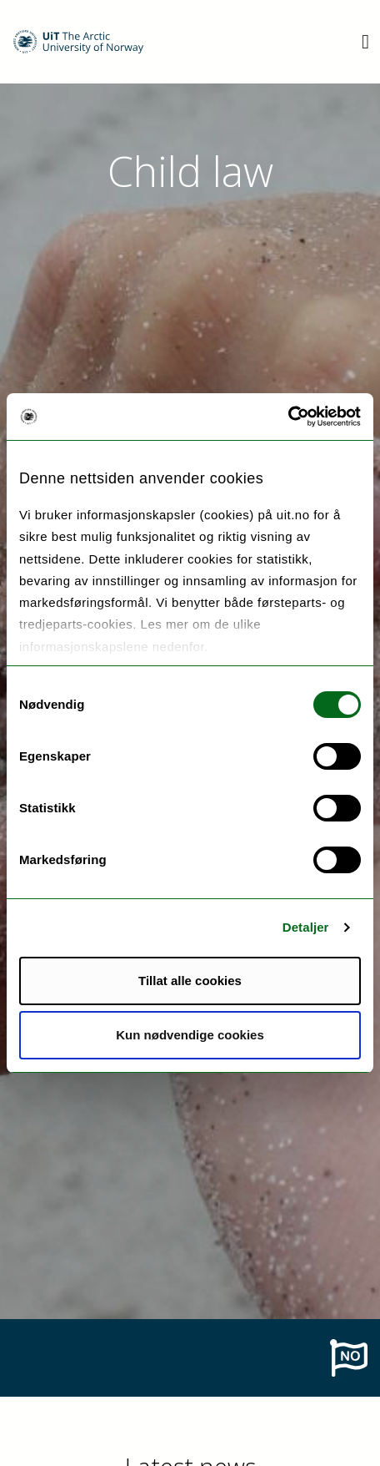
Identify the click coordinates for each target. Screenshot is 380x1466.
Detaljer (305, 927)
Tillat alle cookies (190, 980)
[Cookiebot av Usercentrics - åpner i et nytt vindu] (288, 416)
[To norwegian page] (349, 1356)
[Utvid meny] (365, 41)
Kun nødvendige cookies (190, 1035)
